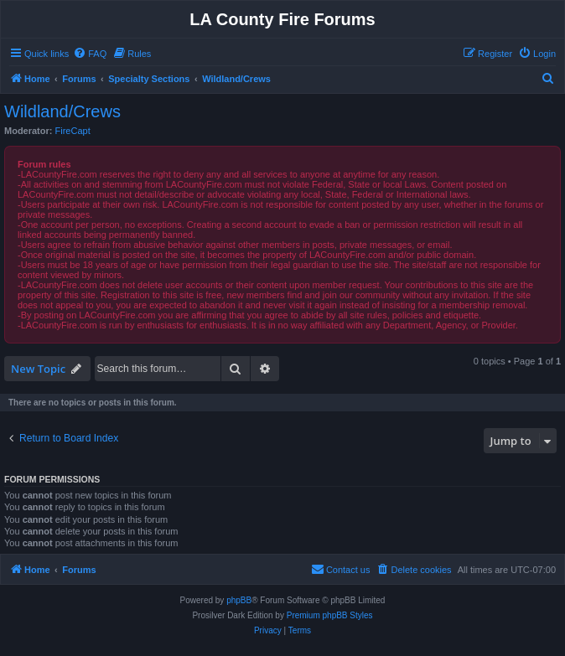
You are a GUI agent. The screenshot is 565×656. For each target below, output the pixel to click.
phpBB (238, 600)
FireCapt (73, 131)
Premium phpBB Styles (330, 615)
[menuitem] (89, 54)
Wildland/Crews (62, 111)
